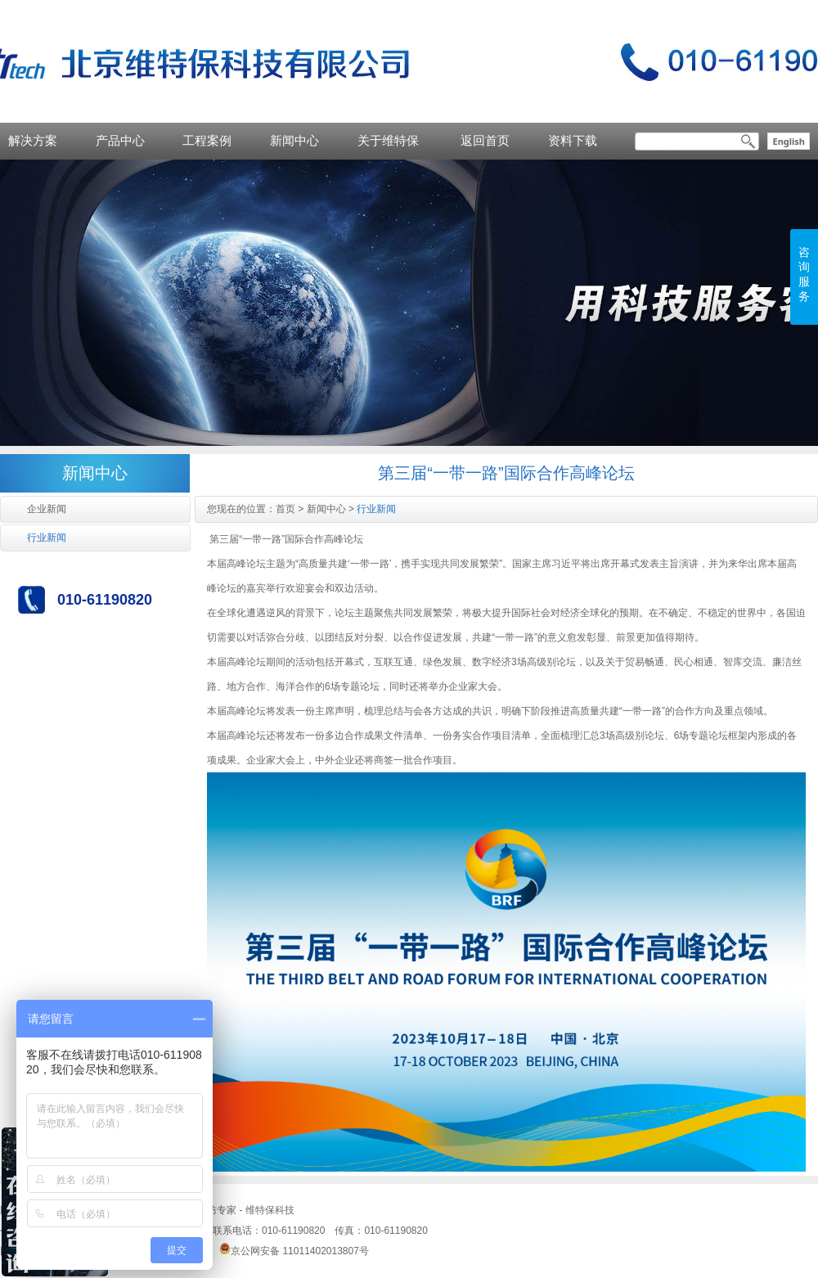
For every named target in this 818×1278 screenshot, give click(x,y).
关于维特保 (388, 140)
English (788, 141)
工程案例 (206, 140)
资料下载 (572, 140)
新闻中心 (294, 140)
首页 (285, 509)
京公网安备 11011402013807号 (294, 1251)
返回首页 (485, 140)
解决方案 (32, 140)
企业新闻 (46, 509)
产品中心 (120, 140)
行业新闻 (46, 537)
